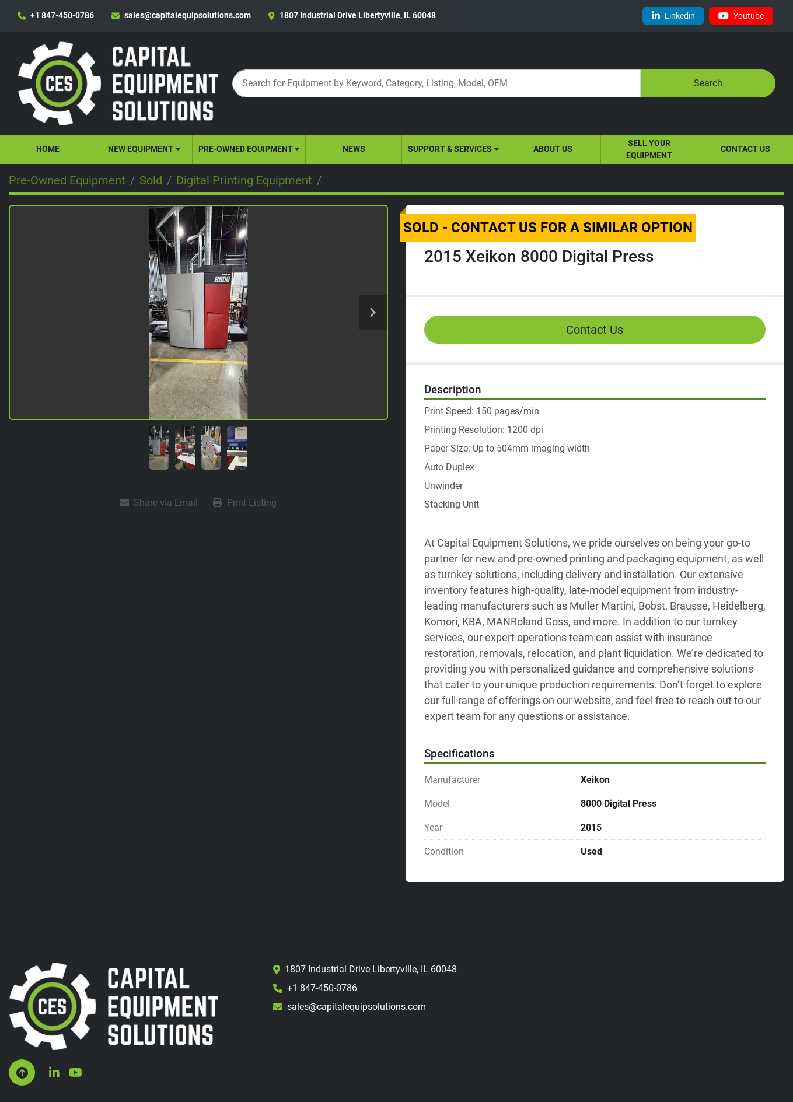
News (354, 148)
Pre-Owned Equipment (245, 148)
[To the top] (22, 1072)
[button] (144, 149)
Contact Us (745, 148)
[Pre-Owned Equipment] (67, 180)
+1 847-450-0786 (62, 15)
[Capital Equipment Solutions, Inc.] (113, 1006)
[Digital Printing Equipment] (244, 180)
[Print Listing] (244, 503)
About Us (552, 148)
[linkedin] (673, 16)
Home (48, 148)
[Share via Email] (158, 503)
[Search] (436, 83)
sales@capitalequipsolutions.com (187, 15)
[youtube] (741, 16)
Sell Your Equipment (649, 149)
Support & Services (450, 148)
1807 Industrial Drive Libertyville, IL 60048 (358, 15)
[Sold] (150, 180)
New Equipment (140, 148)
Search (708, 83)
